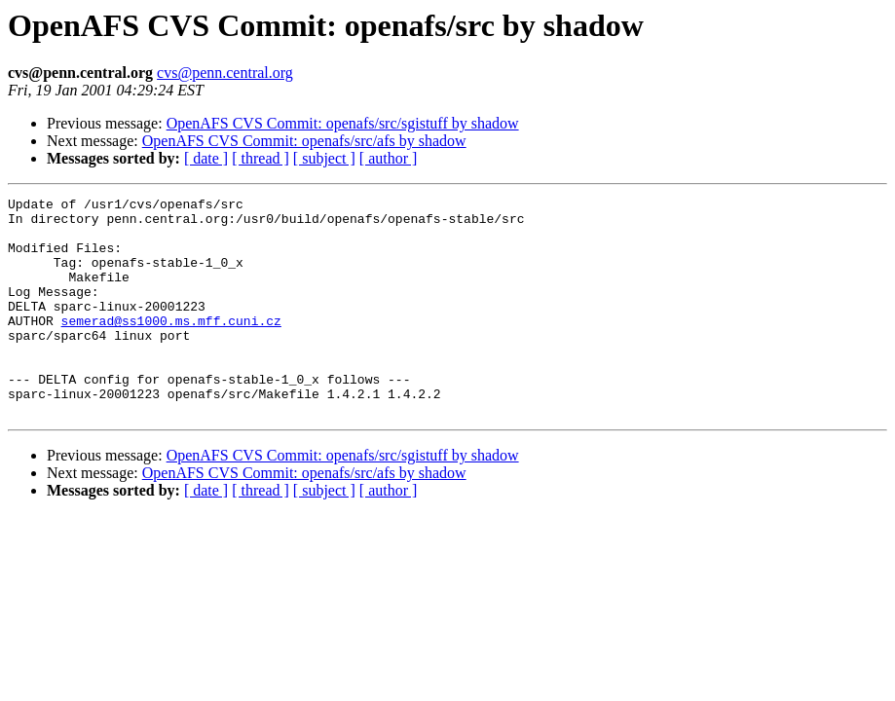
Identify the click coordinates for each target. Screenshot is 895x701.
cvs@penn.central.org (225, 72)
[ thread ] (260, 158)
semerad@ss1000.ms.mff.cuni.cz (171, 346)
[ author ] (388, 158)
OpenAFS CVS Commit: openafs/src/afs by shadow (304, 140)
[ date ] (206, 158)
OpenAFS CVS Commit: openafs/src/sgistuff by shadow (343, 123)
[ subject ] (324, 158)
